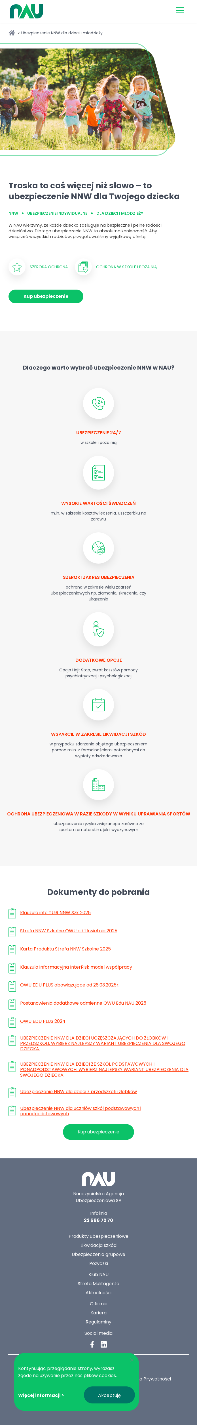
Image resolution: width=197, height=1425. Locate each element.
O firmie (98, 1303)
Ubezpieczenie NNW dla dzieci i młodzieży (62, 33)
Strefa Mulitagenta (98, 1283)
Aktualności (98, 1292)
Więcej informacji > (41, 1395)
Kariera (98, 1313)
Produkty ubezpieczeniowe (98, 1236)
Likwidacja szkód (98, 1245)
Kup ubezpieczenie (46, 296)
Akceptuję (109, 1395)
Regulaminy (98, 1322)
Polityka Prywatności (148, 1379)
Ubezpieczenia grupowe (98, 1254)
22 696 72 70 (98, 1220)
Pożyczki (98, 1263)
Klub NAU (98, 1274)
